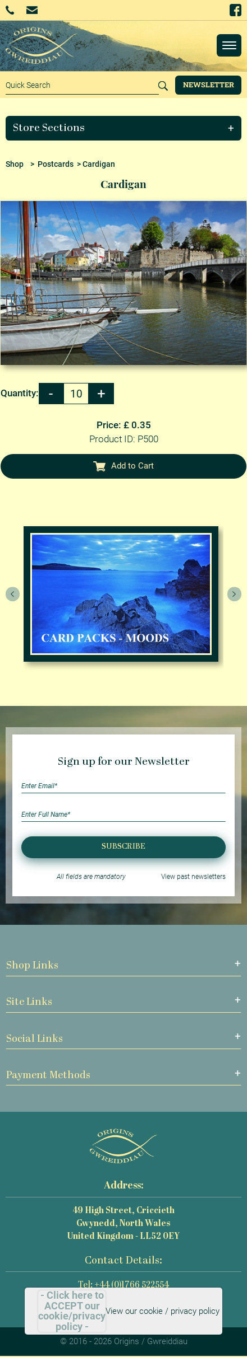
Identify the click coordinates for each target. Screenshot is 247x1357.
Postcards (56, 164)
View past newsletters (193, 877)
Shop (15, 164)
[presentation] (13, 594)
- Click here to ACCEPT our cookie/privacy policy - (72, 1311)
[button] (124, 128)
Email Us (31, 9)
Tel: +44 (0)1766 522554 (123, 1285)
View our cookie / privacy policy (162, 1311)
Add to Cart (123, 466)
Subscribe (123, 847)
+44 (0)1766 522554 (10, 10)
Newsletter (208, 84)
